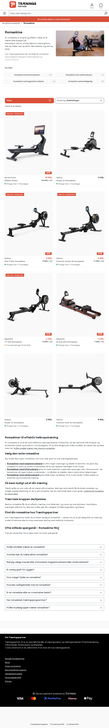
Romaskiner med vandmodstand (23, 475)
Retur (7, 662)
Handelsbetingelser (13, 674)
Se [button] (6, 68)
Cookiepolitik (72, 724)
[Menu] (4, 13)
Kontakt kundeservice (14, 659)
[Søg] (105, 13)
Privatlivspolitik (57, 724)
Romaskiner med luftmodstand (22, 469)
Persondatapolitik (13, 678)
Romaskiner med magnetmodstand (24, 464)
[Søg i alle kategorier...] (56, 13)
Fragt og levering (13, 666)
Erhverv (8, 681)
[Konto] (91, 5)
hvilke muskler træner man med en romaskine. (34, 448)
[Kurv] (101, 5)
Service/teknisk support (15, 670)
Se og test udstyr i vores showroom (54, 19)
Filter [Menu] (29, 100)
